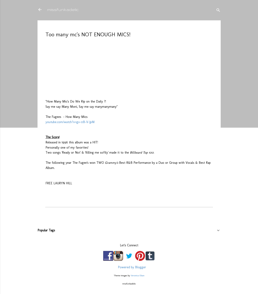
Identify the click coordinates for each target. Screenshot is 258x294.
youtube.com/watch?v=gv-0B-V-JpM (70, 122)
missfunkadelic (63, 9)
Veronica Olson (137, 275)
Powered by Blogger (129, 267)
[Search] (218, 11)
